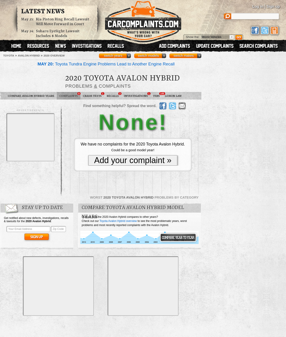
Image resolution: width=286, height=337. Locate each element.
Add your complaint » (132, 160)
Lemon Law (173, 96)
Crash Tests (93, 95)
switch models (148, 55)
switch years (113, 55)
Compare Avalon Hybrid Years (31, 96)
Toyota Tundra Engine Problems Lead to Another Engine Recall (106, 64)
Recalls (114, 95)
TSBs (157, 95)
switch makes (184, 55)
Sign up (273, 6)
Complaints (69, 95)
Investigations (137, 95)
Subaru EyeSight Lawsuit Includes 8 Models (58, 33)
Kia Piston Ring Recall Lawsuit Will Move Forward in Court (62, 21)
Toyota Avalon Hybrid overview (118, 221)
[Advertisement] (30, 137)
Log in (257, 6)
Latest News (43, 11)
